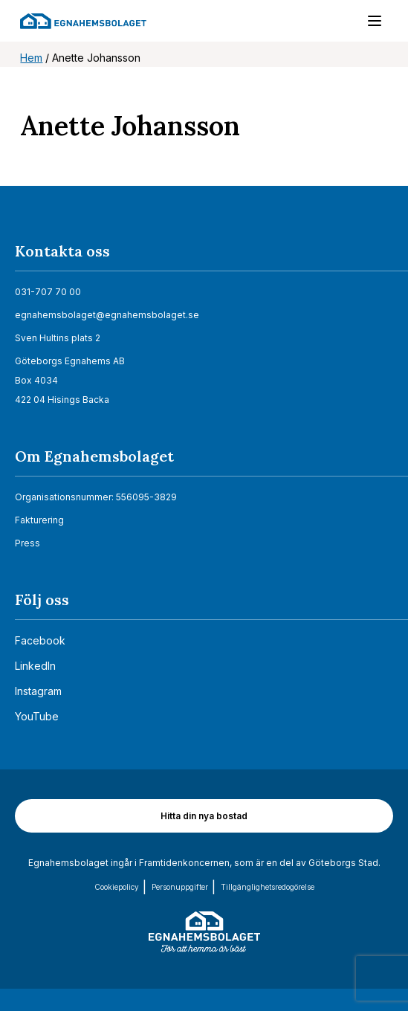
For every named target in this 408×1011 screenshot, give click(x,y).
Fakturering (39, 520)
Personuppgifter (180, 886)
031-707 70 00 (48, 291)
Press (27, 543)
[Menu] (367, 24)
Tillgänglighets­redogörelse (267, 886)
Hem (31, 57)
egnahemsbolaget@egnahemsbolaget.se (107, 314)
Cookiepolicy (116, 886)
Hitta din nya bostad (204, 815)
